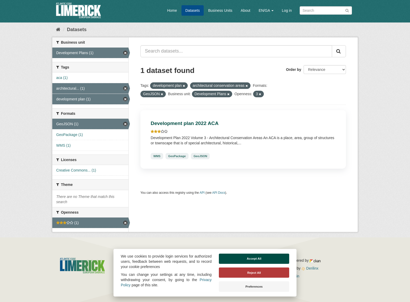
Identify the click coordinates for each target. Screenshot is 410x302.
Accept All (254, 258)
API (202, 193)
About (245, 10)
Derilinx (309, 268)
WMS (156, 156)
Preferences (254, 286)
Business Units (220, 10)
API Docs (218, 193)
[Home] (58, 29)
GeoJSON (200, 156)
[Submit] (347, 10)
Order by (293, 69)
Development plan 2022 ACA (184, 123)
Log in (287, 10)
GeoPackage (177, 156)
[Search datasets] (326, 10)
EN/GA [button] (266, 10)
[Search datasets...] (236, 51)
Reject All (254, 272)
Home (172, 10)
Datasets (192, 10)
